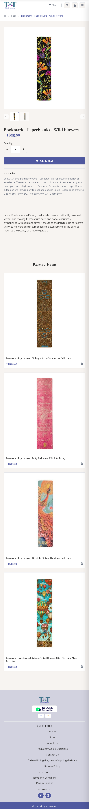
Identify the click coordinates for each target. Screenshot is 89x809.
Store (52, 737)
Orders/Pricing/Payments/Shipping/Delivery (52, 760)
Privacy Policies (44, 783)
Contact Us (52, 754)
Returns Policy (52, 766)
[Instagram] (48, 795)
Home (52, 731)
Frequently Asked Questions (52, 749)
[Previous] (6, 116)
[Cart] (75, 5)
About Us (52, 743)
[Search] (67, 5)
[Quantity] (15, 149)
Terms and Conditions (44, 777)
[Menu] (82, 5)
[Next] (82, 116)
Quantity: (8, 143)
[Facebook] (41, 795)
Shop (14, 15)
